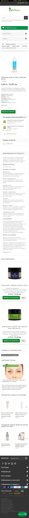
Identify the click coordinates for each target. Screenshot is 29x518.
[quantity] (4, 107)
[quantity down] (11, 107)
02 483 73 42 (12, 123)
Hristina (4, 81)
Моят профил (6, 476)
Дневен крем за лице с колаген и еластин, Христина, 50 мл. (21, 414)
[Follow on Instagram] (6, 463)
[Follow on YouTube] (12, 463)
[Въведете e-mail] (19, 458)
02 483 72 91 (9, 143)
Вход (26, 2)
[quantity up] (8, 107)
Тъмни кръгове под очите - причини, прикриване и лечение (13, 380)
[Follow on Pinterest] (15, 463)
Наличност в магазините (10, 133)
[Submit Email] (26, 458)
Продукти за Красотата (10, 365)
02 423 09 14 (8, 130)
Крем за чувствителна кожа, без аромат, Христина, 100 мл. (7, 414)
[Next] (26, 407)
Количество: (4, 105)
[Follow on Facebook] (2, 463)
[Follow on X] (9, 463)
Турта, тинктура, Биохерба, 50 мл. (5, 444)
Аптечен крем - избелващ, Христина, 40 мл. (14, 285)
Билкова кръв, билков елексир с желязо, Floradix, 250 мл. (21, 445)
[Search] (26, 17)
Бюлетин (5, 458)
